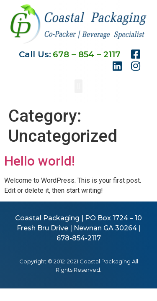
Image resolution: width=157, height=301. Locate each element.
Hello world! (39, 161)
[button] (78, 86)
